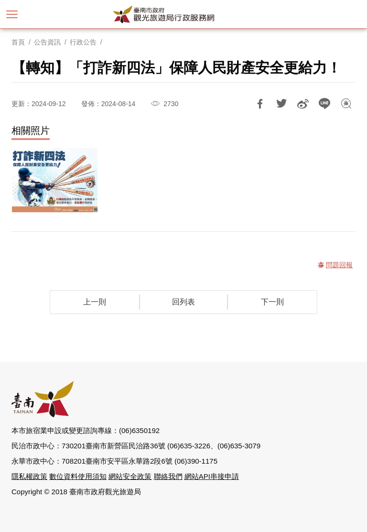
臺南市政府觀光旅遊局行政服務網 (183, 14)
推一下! (281, 103)
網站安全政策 (129, 476)
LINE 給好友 (324, 103)
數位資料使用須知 (78, 476)
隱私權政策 (29, 476)
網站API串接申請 (211, 476)
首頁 (18, 42)
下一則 (272, 302)
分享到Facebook (260, 103)
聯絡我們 (168, 476)
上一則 (94, 302)
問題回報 (346, 103)
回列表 (183, 302)
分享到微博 (303, 103)
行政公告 (83, 42)
